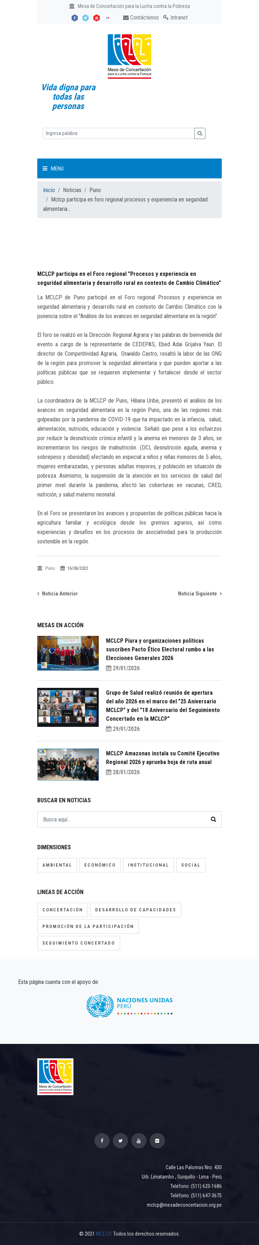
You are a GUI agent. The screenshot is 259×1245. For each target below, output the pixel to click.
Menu (53, 168)
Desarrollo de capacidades (135, 909)
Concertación (62, 909)
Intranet (175, 17)
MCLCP (103, 1234)
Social (190, 865)
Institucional (148, 865)
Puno (46, 568)
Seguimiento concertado (78, 943)
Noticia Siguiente (200, 593)
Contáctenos (141, 17)
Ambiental (57, 865)
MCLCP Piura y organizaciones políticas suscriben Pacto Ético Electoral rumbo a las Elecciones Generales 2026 (160, 649)
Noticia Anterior (57, 593)
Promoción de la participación (88, 926)
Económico (100, 865)
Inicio (49, 190)
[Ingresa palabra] (119, 133)
